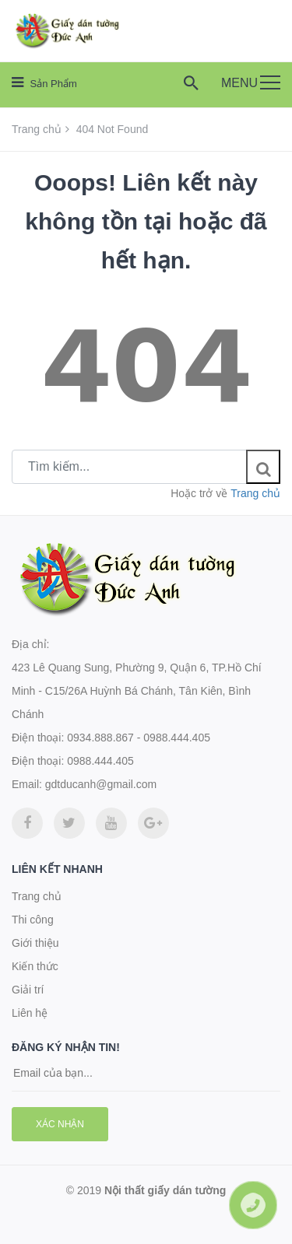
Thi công (33, 919)
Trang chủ (37, 129)
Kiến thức (35, 966)
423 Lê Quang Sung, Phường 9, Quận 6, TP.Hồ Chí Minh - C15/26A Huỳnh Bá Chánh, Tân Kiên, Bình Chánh (137, 690)
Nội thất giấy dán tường (165, 1190)
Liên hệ (29, 1013)
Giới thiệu (35, 943)
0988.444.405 (100, 761)
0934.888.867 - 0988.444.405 (138, 737)
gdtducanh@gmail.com (101, 784)
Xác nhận (60, 1124)
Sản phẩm (44, 82)
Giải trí (28, 989)
